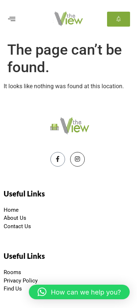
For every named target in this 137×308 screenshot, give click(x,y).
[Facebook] (57, 159)
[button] (79, 292)
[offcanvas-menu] (11, 19)
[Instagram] (77, 159)
